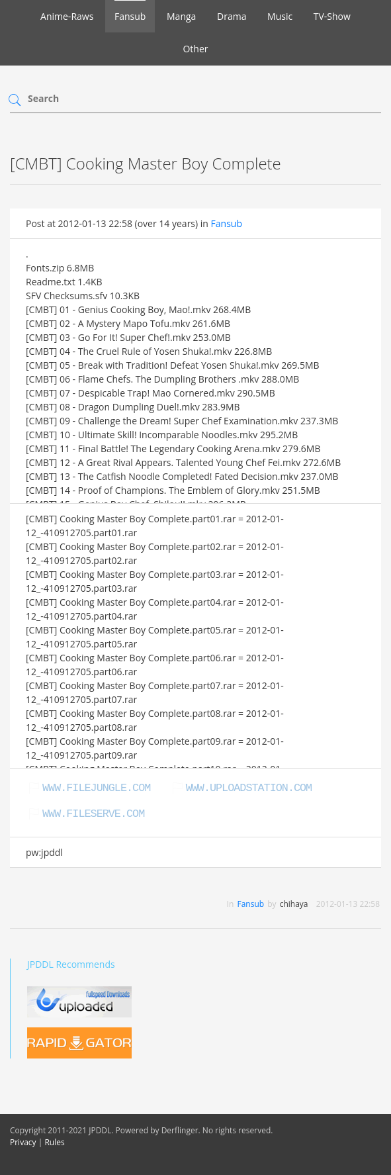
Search (43, 98)
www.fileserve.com (93, 814)
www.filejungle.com (96, 788)
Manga (181, 16)
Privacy (23, 1142)
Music (279, 16)
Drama (231, 16)
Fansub (130, 16)
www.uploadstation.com (249, 788)
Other (195, 48)
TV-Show (332, 16)
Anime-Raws (66, 16)
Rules (54, 1142)
